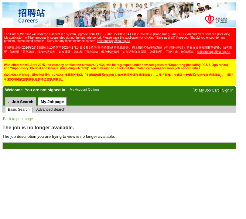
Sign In (227, 90)
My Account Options (85, 89)
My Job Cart (209, 90)
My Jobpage (52, 101)
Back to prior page (18, 119)
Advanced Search (50, 109)
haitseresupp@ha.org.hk (113, 41)
